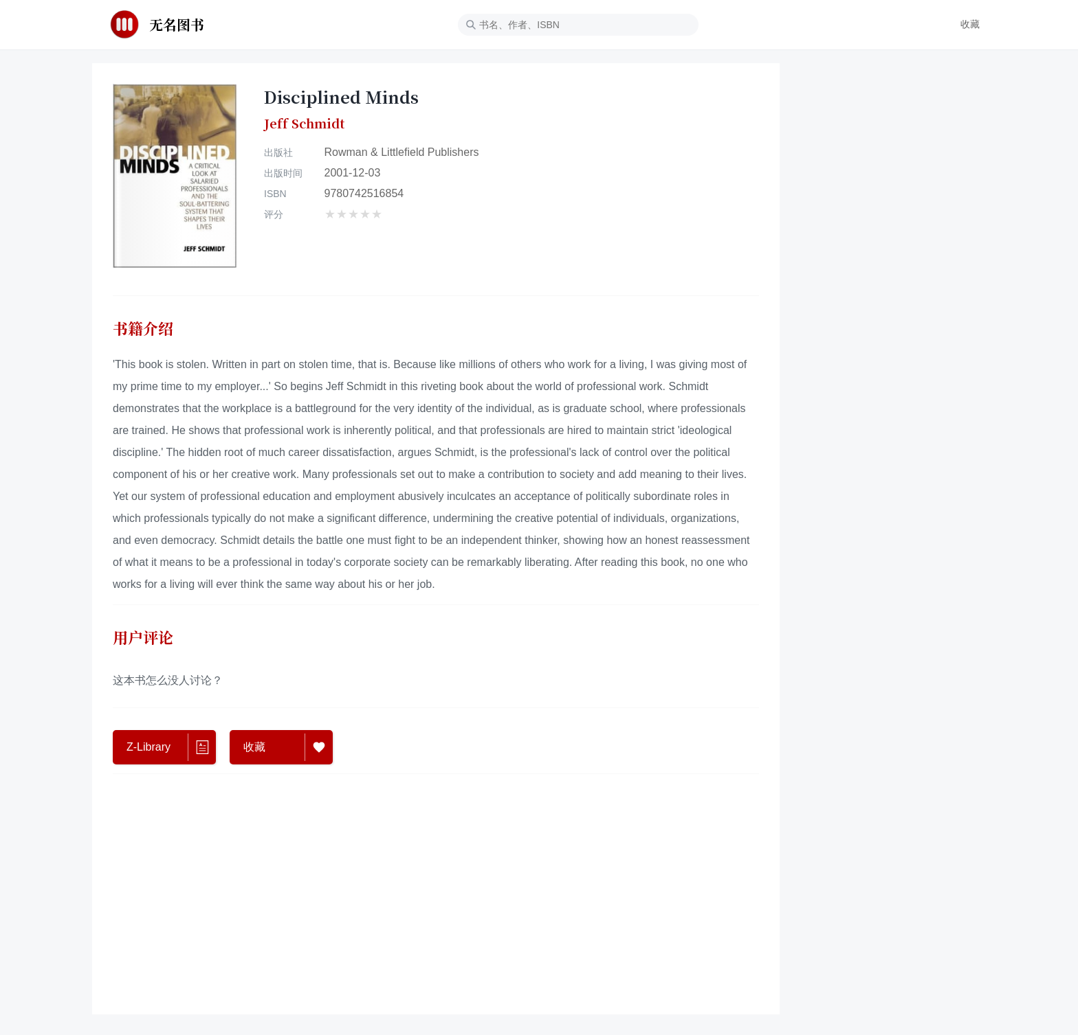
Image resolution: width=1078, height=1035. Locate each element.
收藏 (970, 24)
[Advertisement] (436, 891)
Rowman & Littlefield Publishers (401, 152)
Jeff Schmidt (304, 123)
